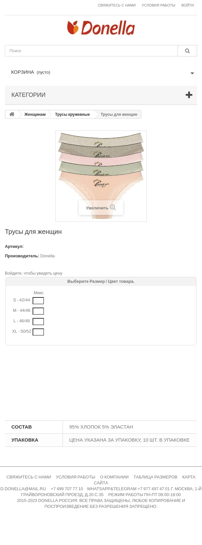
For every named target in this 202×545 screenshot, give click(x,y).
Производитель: (22, 256)
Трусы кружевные (72, 114)
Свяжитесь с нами (117, 5)
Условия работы (158, 5)
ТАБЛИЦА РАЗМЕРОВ (156, 477)
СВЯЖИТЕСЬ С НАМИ (29, 477)
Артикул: (14, 246)
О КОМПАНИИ (114, 477)
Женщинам (35, 114)
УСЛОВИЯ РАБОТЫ (75, 477)
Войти (187, 5)
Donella (47, 256)
